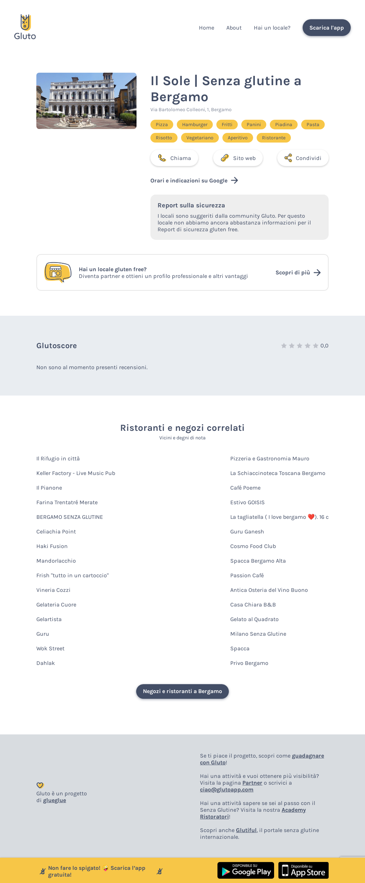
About (234, 27)
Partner (252, 782)
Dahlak (45, 663)
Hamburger (194, 125)
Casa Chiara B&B (253, 604)
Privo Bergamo (249, 663)
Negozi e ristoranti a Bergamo (182, 691)
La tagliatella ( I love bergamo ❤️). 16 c (279, 516)
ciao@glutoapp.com (226, 789)
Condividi (302, 157)
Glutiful (246, 830)
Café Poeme (245, 487)
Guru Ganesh (247, 531)
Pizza (162, 125)
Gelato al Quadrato (254, 619)
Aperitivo (238, 138)
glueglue (54, 800)
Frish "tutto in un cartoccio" (72, 575)
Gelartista (49, 619)
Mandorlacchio (56, 560)
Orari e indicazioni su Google (194, 180)
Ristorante (274, 138)
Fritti (227, 125)
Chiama (174, 157)
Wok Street (50, 648)
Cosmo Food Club (253, 546)
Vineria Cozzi (53, 590)
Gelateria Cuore (56, 604)
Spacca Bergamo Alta (258, 560)
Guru (42, 633)
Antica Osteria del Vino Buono (269, 590)
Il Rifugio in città (58, 458)
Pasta (313, 125)
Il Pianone (49, 487)
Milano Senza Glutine (258, 633)
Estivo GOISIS (247, 502)
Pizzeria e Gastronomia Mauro (269, 458)
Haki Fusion (52, 546)
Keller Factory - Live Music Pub (75, 473)
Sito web (238, 157)
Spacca (240, 648)
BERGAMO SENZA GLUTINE (69, 516)
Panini (254, 125)
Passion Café (247, 575)
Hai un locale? (272, 27)
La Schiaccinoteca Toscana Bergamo (277, 473)
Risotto (164, 138)
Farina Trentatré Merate (67, 502)
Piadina (283, 125)
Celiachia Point (56, 531)
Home (206, 27)
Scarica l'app (326, 27)
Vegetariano (200, 138)
